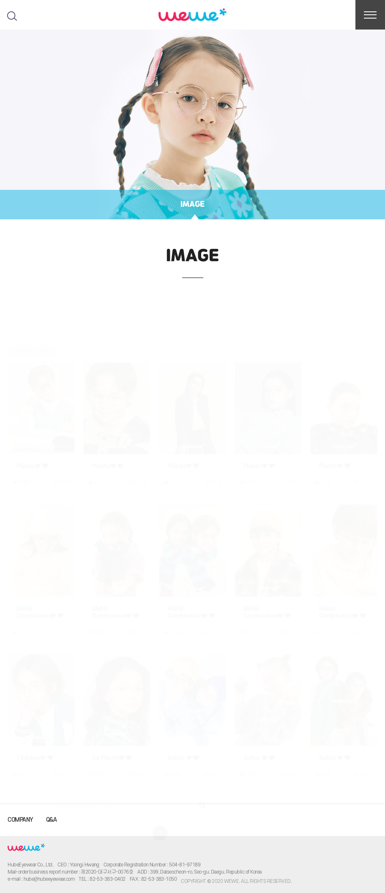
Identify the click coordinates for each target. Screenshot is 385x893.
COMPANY (20, 820)
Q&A (51, 820)
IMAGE (192, 204)
